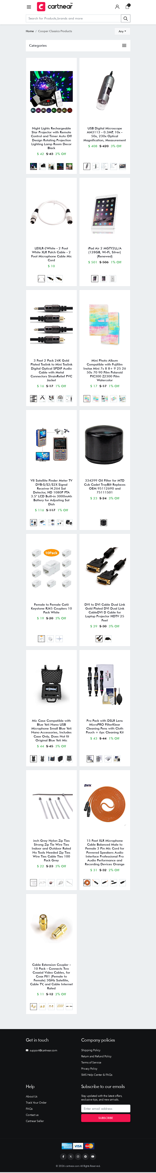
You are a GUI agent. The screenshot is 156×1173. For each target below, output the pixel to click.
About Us (31, 1097)
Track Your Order (36, 1103)
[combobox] (122, 31)
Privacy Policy (89, 1069)
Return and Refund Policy (96, 1057)
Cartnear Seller (35, 1122)
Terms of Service (91, 1063)
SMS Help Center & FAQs (96, 1075)
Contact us (32, 1116)
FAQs (29, 1109)
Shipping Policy (90, 1051)
